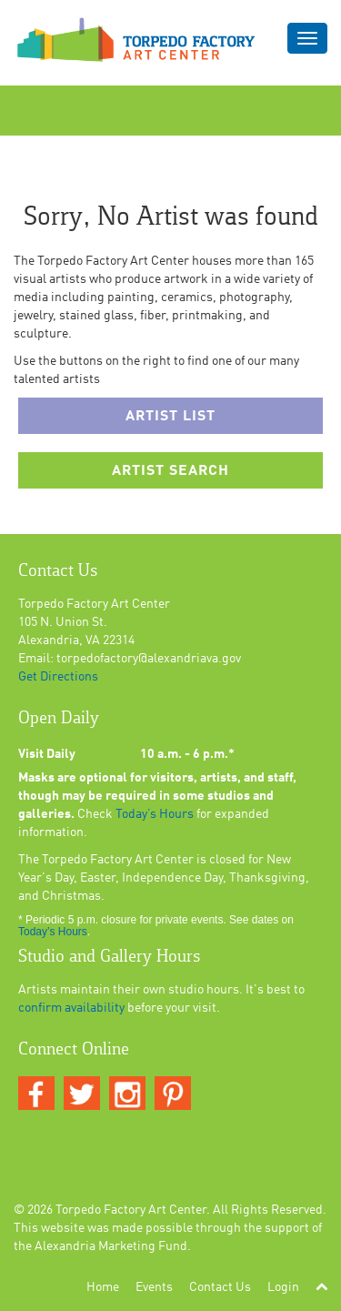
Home (102, 1287)
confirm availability (71, 1008)
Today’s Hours (154, 814)
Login (283, 1287)
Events (154, 1287)
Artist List (170, 416)
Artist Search (170, 471)
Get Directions (58, 677)
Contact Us (220, 1287)
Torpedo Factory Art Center (130, 1210)
